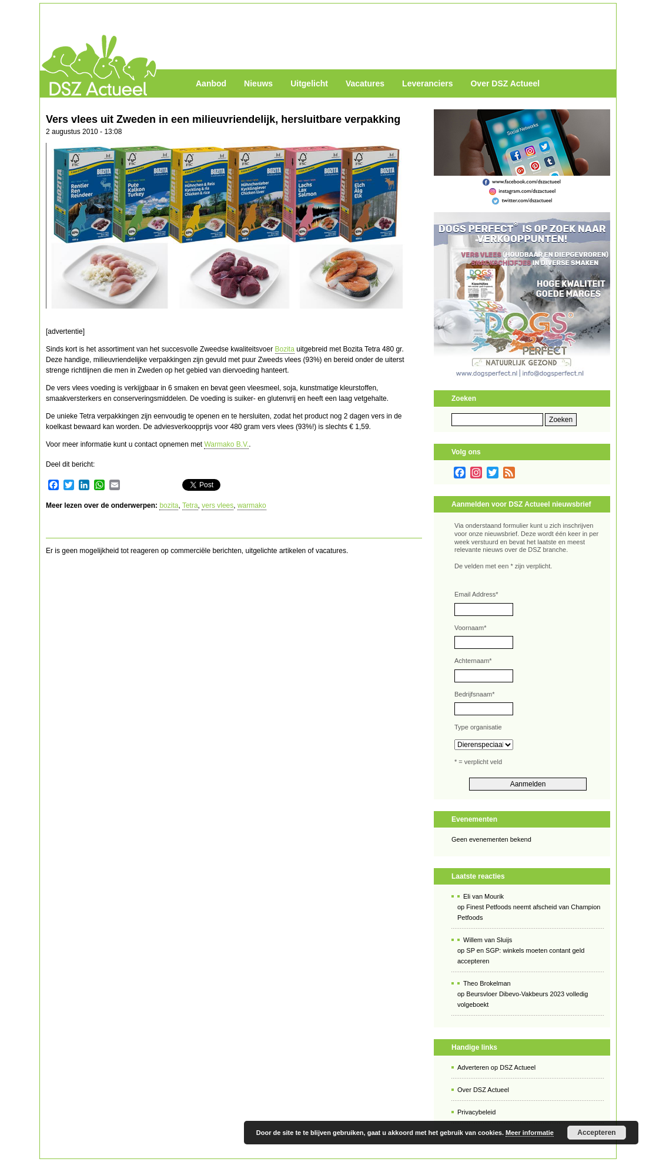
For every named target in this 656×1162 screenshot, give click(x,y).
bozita (168, 505)
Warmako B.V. (226, 444)
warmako (251, 505)
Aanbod (211, 83)
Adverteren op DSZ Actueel (496, 1067)
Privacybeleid (476, 1112)
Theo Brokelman (487, 983)
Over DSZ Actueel (505, 83)
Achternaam (473, 660)
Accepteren (596, 1132)
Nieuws (258, 83)
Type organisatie (478, 727)
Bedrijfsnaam (474, 694)
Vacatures (365, 83)
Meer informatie (530, 1132)
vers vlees (217, 505)
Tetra (190, 505)
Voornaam (470, 627)
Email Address (476, 594)
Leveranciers (427, 83)
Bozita (284, 349)
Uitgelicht (309, 83)
